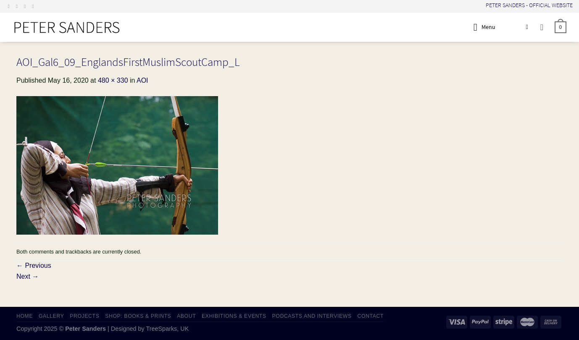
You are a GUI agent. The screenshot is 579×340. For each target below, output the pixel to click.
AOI (142, 80)
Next (27, 276)
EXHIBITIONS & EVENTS (234, 316)
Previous (33, 265)
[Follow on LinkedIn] (34, 6)
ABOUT (186, 316)
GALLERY (51, 316)
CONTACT (371, 316)
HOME (24, 316)
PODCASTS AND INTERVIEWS (312, 316)
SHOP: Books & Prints (138, 316)
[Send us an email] (26, 6)
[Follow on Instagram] (18, 6)
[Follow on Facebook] (10, 6)
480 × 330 (113, 80)
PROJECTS (84, 316)
